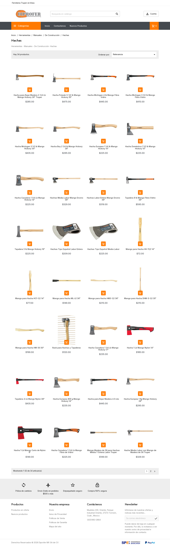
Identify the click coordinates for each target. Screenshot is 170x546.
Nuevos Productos (78, 26)
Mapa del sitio (55, 526)
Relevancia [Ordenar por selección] (134, 54)
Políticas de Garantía (58, 522)
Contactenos (60, 26)
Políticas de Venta (57, 518)
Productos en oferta (20, 510)
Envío (51, 510)
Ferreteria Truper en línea (22, 3)
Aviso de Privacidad (58, 514)
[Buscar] (85, 13)
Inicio (47, 26)
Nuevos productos (19, 514)
